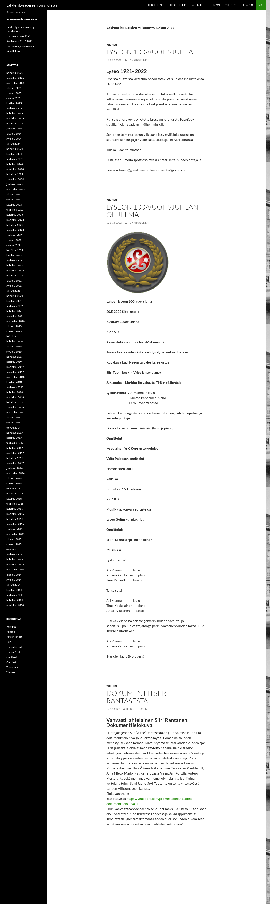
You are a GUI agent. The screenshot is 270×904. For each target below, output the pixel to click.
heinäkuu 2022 (14, 250)
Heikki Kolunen (137, 60)
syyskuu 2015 (14, 544)
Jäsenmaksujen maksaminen (21, 46)
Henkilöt (11, 626)
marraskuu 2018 (15, 376)
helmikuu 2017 (14, 458)
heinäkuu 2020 (14, 336)
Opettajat (11, 657)
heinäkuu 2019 (14, 356)
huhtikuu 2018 (14, 392)
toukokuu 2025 (14, 108)
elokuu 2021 (13, 290)
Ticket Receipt (178, 5)
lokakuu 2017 (14, 417)
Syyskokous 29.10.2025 (19, 41)
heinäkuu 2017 (14, 432)
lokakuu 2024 (14, 133)
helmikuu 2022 (14, 275)
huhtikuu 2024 (14, 164)
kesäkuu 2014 (14, 589)
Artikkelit (198, 5)
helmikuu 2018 (14, 402)
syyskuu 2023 (14, 199)
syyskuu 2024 (14, 138)
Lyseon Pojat (13, 651)
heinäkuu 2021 (14, 295)
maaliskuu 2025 (15, 118)
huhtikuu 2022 (14, 265)
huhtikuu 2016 (14, 508)
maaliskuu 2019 (15, 366)
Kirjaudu (247, 5)
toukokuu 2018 (14, 387)
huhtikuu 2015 (14, 559)
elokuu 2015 (13, 549)
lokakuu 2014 (14, 574)
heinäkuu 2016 (14, 493)
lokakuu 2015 (14, 539)
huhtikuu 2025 (14, 113)
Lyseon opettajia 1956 (18, 36)
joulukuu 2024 (14, 128)
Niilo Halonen (14, 51)
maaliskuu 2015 (15, 564)
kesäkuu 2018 (14, 382)
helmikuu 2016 (14, 518)
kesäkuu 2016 (14, 498)
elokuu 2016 (13, 488)
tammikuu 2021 (15, 316)
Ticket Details (156, 5)
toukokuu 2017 (14, 442)
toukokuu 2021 (14, 306)
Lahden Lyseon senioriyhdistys (32, 5)
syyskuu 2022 (14, 240)
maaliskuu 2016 (15, 513)
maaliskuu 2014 (15, 605)
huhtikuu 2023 (14, 214)
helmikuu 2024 (14, 174)
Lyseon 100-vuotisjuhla (149, 52)
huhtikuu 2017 (14, 447)
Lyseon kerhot (14, 646)
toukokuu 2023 (14, 209)
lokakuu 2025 (14, 88)
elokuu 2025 (13, 98)
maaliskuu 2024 (15, 169)
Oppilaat (11, 662)
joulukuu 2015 (14, 529)
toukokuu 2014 (14, 594)
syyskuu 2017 (14, 422)
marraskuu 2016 (15, 473)
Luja (8, 641)
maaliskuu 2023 (15, 219)
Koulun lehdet (14, 636)
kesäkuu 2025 (14, 103)
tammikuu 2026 (15, 77)
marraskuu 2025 (15, 82)
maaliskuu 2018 (15, 397)
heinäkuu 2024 (14, 148)
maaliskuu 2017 (15, 453)
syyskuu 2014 (14, 579)
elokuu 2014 (13, 584)
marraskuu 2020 (15, 321)
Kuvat (216, 5)
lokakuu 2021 (14, 280)
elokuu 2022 (13, 245)
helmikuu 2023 (14, 224)
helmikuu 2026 (14, 72)
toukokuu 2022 (14, 260)
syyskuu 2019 (14, 351)
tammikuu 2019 (15, 371)
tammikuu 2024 (15, 179)
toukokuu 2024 (14, 159)
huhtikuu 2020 (14, 341)
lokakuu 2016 (14, 478)
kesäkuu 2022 (14, 255)
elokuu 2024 (13, 143)
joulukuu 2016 (14, 468)
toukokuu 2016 (14, 503)
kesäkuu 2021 (14, 300)
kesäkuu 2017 (14, 437)
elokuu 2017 (13, 427)
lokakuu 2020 (14, 326)
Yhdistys (230, 5)
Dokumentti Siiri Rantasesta (137, 697)
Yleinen (111, 44)
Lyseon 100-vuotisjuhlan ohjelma (152, 211)
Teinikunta (12, 667)
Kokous (10, 631)
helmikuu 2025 (14, 123)
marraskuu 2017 (15, 412)
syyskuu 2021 (14, 285)
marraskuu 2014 (15, 569)
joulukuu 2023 (14, 184)
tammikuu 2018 (15, 407)
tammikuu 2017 (15, 463)
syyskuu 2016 (14, 483)
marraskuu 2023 (15, 189)
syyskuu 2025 (14, 93)
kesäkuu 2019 (14, 361)
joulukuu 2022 (14, 235)
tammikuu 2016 (15, 524)
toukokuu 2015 (14, 554)
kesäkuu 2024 (14, 153)
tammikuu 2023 (15, 229)
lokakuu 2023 (14, 194)
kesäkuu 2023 (14, 204)
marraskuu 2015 (15, 534)
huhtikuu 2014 (14, 600)
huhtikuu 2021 (14, 311)
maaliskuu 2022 (15, 270)
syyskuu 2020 (14, 331)
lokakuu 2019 (14, 346)
